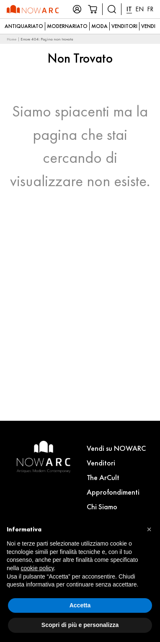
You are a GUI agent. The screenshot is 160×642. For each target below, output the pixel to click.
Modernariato (67, 26)
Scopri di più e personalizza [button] (80, 625)
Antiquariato (24, 26)
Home (12, 39)
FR (150, 9)
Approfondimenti (113, 492)
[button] (149, 529)
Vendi (148, 26)
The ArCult (103, 477)
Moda (99, 26)
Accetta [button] (80, 605)
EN (139, 9)
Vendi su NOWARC (116, 448)
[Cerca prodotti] (112, 9)
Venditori (124, 26)
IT (129, 9)
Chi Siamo (102, 506)
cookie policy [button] (37, 568)
